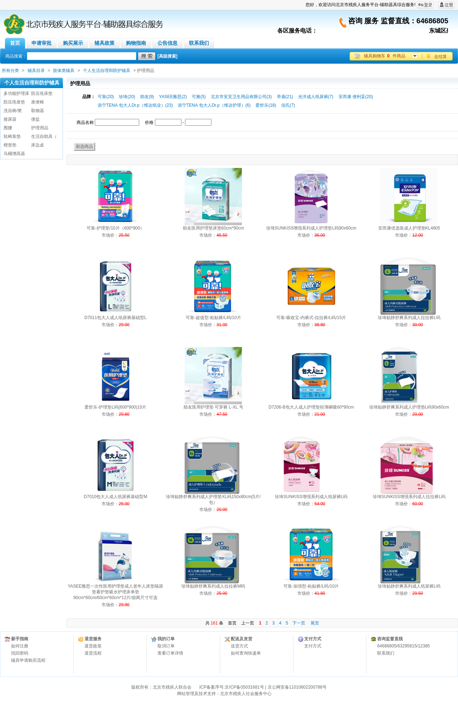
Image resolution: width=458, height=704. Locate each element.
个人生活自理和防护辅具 (106, 70)
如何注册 (19, 645)
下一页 (298, 623)
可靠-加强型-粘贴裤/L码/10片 (311, 586)
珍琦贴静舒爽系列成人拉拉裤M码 (213, 586)
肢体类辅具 (63, 70)
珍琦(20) (127, 96)
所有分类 (10, 70)
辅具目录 (36, 70)
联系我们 (385, 653)
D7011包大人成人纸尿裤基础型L (115, 317)
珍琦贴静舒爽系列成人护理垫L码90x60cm (409, 407)
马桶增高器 (14, 153)
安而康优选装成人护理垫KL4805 (409, 228)
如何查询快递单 (246, 653)
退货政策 (93, 645)
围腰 (8, 127)
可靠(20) (106, 96)
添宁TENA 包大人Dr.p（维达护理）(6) (214, 105)
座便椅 (37, 102)
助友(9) (147, 96)
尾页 (315, 623)
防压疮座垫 (14, 102)
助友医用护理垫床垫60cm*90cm (213, 228)
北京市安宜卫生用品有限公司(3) (241, 96)
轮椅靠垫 (12, 136)
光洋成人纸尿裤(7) (315, 96)
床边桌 (37, 145)
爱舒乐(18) (265, 105)
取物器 (37, 110)
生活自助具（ (44, 136)
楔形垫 (10, 145)
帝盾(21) (285, 96)
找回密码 (19, 653)
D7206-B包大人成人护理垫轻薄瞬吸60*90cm (311, 407)
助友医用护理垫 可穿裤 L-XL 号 (213, 407)
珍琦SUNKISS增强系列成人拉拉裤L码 (409, 496)
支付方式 (312, 645)
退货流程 (93, 653)
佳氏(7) (288, 105)
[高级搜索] (167, 56)
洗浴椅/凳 (13, 110)
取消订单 (166, 645)
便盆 (35, 119)
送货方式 (239, 645)
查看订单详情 (170, 653)
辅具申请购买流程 (28, 660)
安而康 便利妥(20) (355, 96)
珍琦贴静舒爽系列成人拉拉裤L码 (409, 317)
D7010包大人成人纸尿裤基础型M (115, 496)
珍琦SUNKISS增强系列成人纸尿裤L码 (311, 496)
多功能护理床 (16, 93)
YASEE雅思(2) (173, 96)
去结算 (440, 56)
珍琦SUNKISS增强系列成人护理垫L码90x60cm (311, 228)
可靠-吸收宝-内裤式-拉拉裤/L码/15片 (311, 317)
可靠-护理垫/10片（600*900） (115, 228)
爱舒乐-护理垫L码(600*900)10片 (115, 407)
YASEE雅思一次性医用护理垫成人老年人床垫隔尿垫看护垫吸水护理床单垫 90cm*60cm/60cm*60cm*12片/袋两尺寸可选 (115, 592)
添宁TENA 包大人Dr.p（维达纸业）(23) (135, 105)
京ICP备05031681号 (244, 687)
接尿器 (10, 119)
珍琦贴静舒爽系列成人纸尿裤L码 (409, 586)
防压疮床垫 (42, 93)
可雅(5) (199, 96)
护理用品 (39, 127)
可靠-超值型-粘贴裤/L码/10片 (213, 317)
